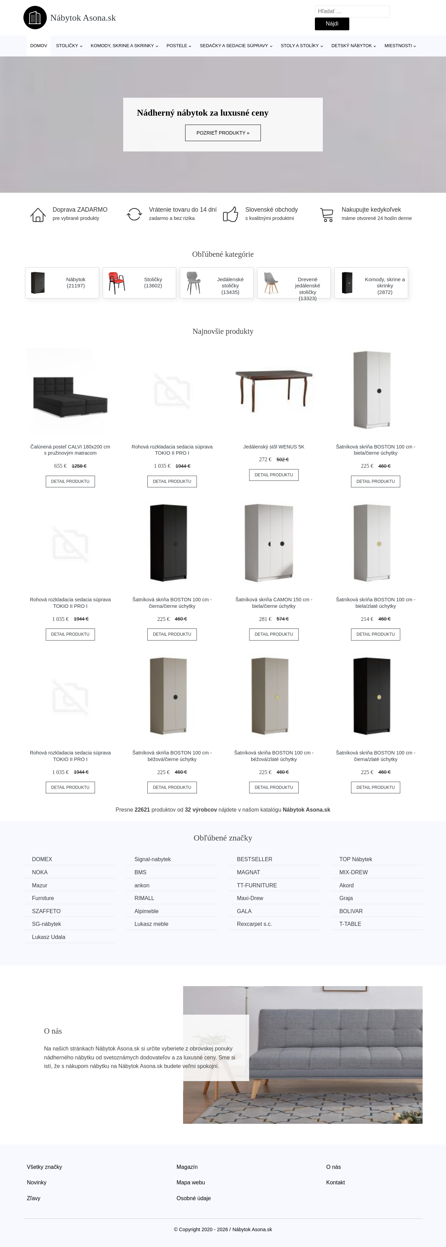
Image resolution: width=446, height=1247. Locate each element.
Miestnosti (398, 45)
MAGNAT (248, 872)
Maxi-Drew (250, 898)
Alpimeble (147, 911)
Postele (177, 45)
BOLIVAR (351, 911)
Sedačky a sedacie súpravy (234, 45)
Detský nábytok (351, 45)
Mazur (39, 885)
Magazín (187, 1167)
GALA (244, 911)
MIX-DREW (353, 872)
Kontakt (335, 1182)
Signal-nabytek (153, 859)
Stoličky (67, 45)
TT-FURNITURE (257, 885)
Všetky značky (44, 1167)
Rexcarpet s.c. (254, 924)
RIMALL (145, 898)
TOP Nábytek (355, 859)
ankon (142, 885)
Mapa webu (191, 1182)
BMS (141, 872)
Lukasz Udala (48, 937)
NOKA (39, 872)
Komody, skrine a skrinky (122, 45)
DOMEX (42, 859)
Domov (38, 45)
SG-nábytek (46, 924)
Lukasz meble (152, 924)
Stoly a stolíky (300, 45)
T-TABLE (350, 924)
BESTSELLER (254, 859)
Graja (346, 898)
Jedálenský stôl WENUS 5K (274, 447)
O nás (333, 1167)
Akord (346, 885)
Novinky (36, 1182)
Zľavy (33, 1198)
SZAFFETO (46, 911)
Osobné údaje (194, 1198)
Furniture (43, 898)
